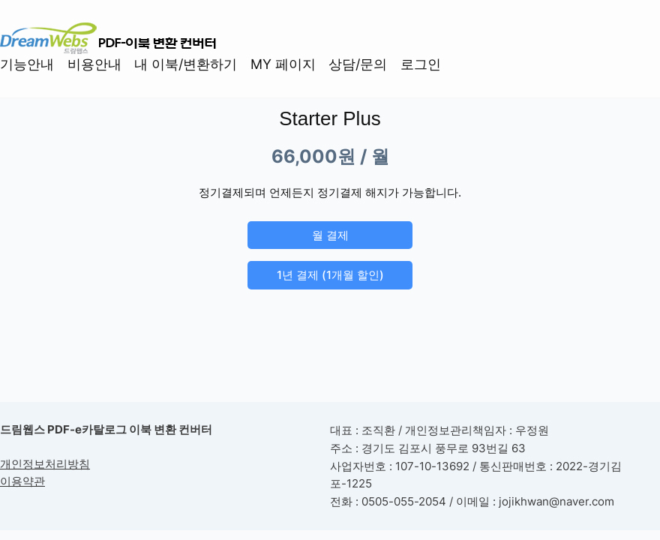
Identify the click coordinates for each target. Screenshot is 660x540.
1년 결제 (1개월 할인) (330, 275)
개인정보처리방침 (45, 464)
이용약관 (22, 481)
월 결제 (330, 235)
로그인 (420, 64)
